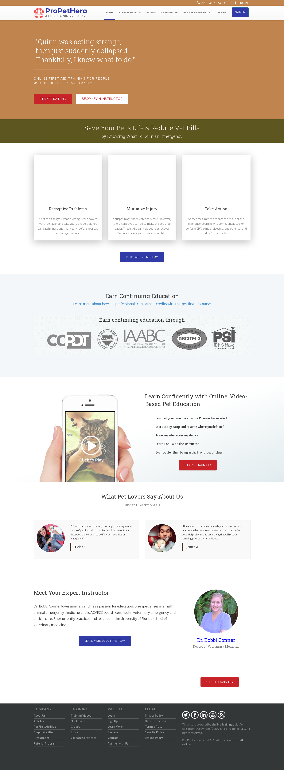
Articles (39, 721)
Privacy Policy (154, 715)
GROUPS (221, 12)
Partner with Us (118, 743)
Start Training (198, 465)
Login (111, 715)
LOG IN (241, 3)
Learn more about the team (105, 640)
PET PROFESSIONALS (196, 12)
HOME (109, 12)
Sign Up (113, 721)
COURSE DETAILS (130, 12)
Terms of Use (153, 726)
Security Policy (154, 732)
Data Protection (155, 721)
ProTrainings (225, 724)
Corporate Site (43, 732)
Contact (113, 738)
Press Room (41, 738)
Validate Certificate (83, 738)
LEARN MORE (169, 12)
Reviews (113, 732)
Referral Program (45, 743)
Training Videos (81, 715)
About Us (39, 715)
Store (74, 732)
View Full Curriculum (142, 257)
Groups (75, 726)
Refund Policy (154, 738)
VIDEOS (151, 12)
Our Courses (78, 721)
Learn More (115, 726)
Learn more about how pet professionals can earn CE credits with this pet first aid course (142, 304)
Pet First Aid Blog (45, 726)
